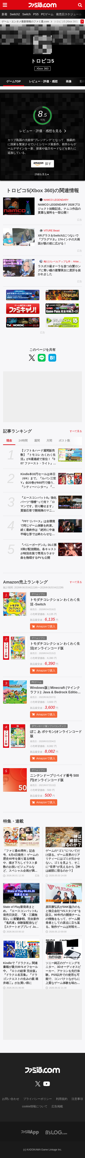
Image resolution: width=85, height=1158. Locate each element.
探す (48, 163)
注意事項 (77, 1098)
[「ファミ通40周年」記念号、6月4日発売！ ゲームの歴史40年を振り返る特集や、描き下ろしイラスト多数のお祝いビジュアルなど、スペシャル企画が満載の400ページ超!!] (21, 837)
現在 (9, 440)
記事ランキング (17, 431)
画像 (69, 81)
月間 (49, 440)
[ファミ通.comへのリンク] (42, 4)
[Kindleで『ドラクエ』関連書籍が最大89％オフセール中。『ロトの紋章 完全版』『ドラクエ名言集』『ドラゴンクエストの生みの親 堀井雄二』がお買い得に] (21, 949)
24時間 (23, 440)
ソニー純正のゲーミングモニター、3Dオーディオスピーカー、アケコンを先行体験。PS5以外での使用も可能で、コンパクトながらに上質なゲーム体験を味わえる (63, 973)
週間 (37, 440)
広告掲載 (57, 1106)
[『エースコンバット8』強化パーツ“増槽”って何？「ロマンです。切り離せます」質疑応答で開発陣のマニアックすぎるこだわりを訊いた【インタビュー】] (70, 502)
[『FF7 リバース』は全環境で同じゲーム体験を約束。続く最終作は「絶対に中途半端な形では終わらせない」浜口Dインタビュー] (70, 525)
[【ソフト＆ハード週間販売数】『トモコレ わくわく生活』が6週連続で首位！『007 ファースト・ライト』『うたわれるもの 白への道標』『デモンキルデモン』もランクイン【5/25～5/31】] (70, 455)
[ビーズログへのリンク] (56, 1132)
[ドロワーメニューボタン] (5, 5)
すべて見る (76, 431)
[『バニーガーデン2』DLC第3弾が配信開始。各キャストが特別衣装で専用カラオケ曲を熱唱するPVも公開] (70, 549)
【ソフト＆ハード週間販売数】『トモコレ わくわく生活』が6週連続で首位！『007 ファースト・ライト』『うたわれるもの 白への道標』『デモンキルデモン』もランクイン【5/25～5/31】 (38, 457)
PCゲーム (47, 14)
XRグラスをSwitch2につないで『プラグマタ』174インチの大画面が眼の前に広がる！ (59, 239)
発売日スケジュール (69, 14)
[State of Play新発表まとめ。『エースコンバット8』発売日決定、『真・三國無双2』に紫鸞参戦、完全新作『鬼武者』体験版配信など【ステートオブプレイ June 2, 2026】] (21, 893)
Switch (26, 14)
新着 (4, 14)
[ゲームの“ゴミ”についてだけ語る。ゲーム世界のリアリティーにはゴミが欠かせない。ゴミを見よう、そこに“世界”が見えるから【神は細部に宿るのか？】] (64, 837)
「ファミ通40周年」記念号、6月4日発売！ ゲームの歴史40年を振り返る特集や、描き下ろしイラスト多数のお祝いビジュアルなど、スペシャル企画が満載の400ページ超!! (20, 861)
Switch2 (15, 14)
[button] (42, 174)
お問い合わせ (10, 1098)
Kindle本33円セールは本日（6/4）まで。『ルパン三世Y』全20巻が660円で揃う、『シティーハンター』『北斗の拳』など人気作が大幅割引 (38, 480)
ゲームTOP (13, 81)
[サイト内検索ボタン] (80, 5)
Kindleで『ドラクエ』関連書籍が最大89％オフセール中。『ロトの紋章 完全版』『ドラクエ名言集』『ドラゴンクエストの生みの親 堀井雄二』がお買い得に (20, 973)
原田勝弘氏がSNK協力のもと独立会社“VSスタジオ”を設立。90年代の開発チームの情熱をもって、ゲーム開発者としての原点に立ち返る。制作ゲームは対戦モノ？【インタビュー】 (63, 917)
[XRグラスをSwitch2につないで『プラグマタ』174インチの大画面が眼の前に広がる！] (19, 237)
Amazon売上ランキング (25, 582)
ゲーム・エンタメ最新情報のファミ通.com (25, 21)
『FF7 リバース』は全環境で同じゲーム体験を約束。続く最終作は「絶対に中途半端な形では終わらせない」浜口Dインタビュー (37, 528)
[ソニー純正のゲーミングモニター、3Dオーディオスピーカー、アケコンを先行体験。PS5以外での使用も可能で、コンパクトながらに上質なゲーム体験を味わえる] (64, 949)
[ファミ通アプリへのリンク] (30, 1132)
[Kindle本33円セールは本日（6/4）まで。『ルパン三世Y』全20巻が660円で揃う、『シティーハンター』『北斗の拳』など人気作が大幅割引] (70, 478)
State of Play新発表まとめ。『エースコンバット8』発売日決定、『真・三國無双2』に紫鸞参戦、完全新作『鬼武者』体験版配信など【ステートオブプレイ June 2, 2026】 (21, 917)
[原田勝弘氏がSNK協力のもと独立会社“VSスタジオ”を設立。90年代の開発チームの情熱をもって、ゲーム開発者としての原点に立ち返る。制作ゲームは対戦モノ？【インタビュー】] (64, 893)
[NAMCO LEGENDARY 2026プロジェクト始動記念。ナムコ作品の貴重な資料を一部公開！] (19, 206)
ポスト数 (64, 440)
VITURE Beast (51, 230)
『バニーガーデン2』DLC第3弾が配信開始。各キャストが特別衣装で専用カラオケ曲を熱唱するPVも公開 (38, 551)
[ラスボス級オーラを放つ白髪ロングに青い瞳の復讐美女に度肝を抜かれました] (19, 268)
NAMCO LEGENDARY (56, 199)
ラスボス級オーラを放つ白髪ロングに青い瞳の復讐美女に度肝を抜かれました (59, 270)
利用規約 (61, 1098)
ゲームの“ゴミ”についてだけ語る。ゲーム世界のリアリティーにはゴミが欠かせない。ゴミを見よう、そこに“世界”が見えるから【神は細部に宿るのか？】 (63, 860)
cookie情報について (34, 1106)
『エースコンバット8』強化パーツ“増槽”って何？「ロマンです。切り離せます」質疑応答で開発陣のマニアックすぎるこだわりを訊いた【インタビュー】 (38, 504)
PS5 (35, 14)
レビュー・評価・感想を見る (40, 131)
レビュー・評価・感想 (43, 81)
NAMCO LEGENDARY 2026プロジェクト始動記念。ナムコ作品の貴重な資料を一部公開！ (59, 208)
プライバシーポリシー (37, 1098)
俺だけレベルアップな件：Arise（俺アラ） (63, 261)
